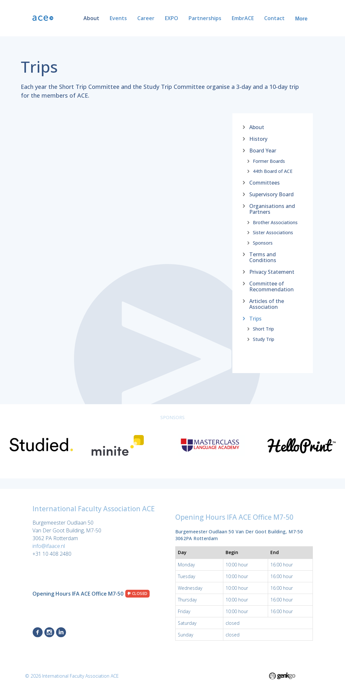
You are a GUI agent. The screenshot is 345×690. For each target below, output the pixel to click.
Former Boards (269, 161)
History (258, 138)
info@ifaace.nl (48, 546)
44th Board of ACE (272, 171)
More (301, 18)
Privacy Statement (271, 271)
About (91, 18)
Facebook (37, 632)
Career (145, 18)
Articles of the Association (266, 303)
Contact (274, 18)
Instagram (49, 632)
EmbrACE (243, 18)
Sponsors (263, 243)
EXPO (171, 18)
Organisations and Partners (272, 208)
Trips (255, 318)
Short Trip (263, 329)
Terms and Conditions (262, 257)
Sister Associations (273, 233)
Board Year (262, 150)
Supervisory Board (271, 194)
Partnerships (205, 18)
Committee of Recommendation (271, 286)
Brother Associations (275, 222)
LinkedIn (61, 632)
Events (118, 18)
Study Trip (263, 339)
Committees (264, 182)
